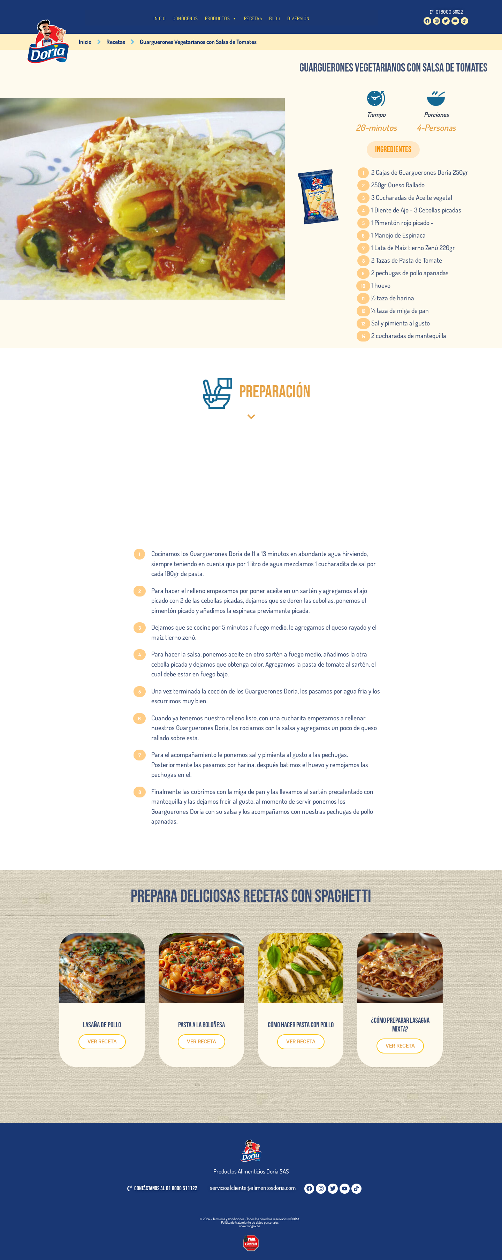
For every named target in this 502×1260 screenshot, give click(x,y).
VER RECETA (102, 1041)
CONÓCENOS (185, 18)
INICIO (159, 18)
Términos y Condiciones (228, 1219)
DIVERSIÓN (298, 18)
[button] (393, 149)
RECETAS (253, 18)
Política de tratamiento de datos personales (250, 1222)
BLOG (274, 18)
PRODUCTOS (221, 18)
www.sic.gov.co (249, 1226)
